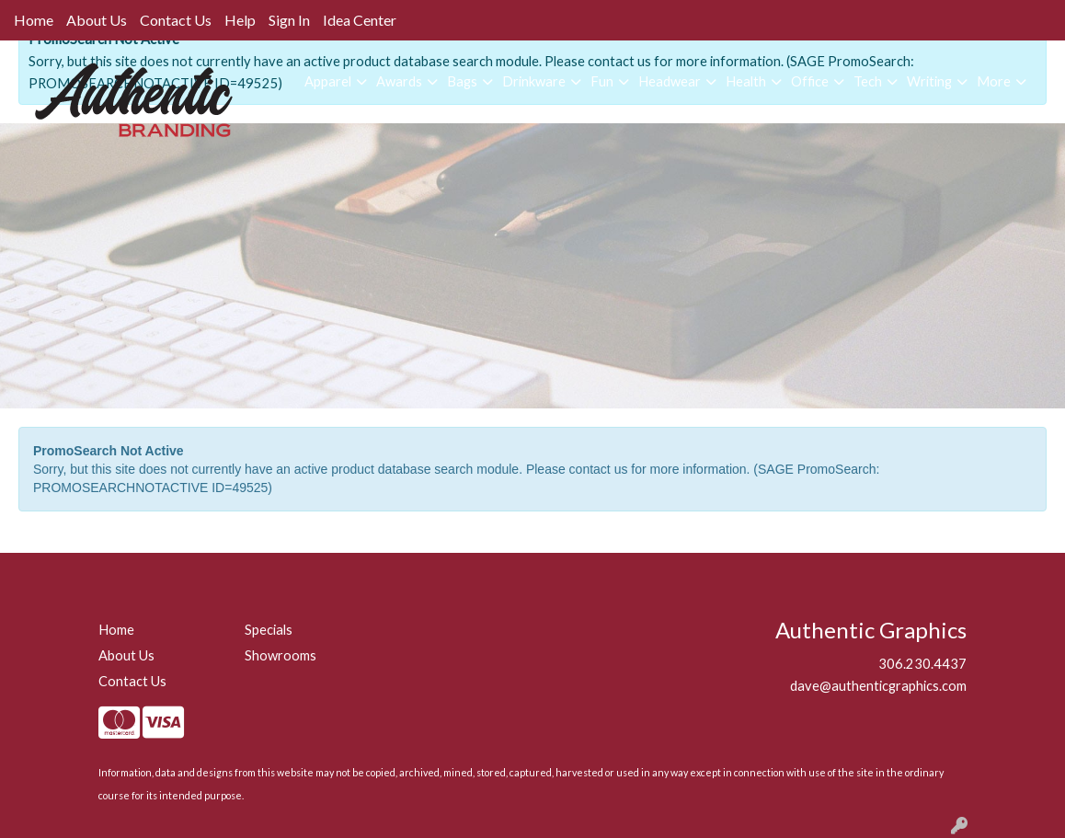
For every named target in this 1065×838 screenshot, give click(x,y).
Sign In (289, 20)
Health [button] (746, 81)
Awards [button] (399, 81)
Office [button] (810, 81)
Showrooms (280, 655)
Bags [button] (462, 81)
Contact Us (176, 20)
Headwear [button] (669, 81)
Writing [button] (929, 81)
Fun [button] (601, 81)
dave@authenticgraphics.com (878, 686)
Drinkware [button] (534, 81)
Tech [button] (867, 81)
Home (33, 20)
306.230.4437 (922, 664)
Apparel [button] (327, 81)
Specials (268, 629)
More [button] (994, 81)
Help (240, 20)
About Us (96, 20)
